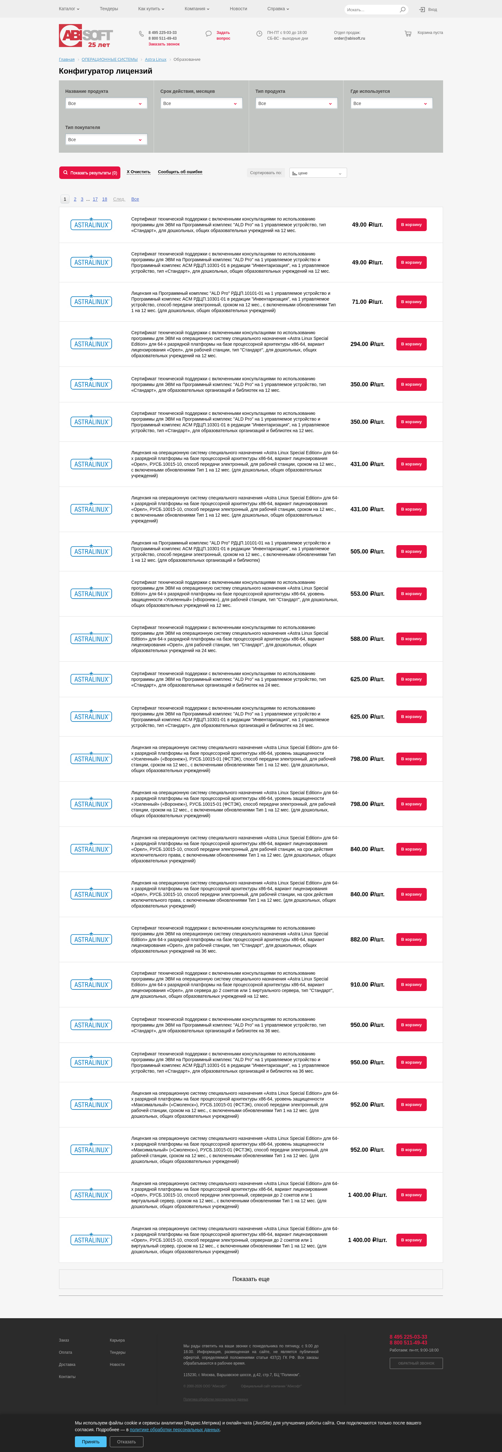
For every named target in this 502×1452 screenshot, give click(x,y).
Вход (432, 9)
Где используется (370, 91)
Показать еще (251, 1279)
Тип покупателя (82, 127)
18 (104, 199)
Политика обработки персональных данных (215, 1399)
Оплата (65, 1352)
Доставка (67, 1364)
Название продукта (86, 91)
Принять (91, 1441)
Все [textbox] (72, 103)
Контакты (67, 1377)
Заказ (64, 1340)
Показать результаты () (93, 172)
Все (135, 199)
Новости (238, 8)
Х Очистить (138, 171)
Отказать (126, 1441)
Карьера (117, 1340)
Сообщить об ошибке (180, 171)
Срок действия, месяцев (187, 91)
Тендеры (109, 8)
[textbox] (318, 173)
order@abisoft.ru (349, 38)
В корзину (411, 224)
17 (95, 199)
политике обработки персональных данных (175, 1429)
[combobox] (106, 103)
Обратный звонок (416, 1363)
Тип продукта (270, 91)
